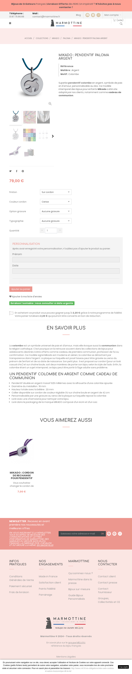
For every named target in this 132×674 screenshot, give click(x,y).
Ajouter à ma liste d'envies (25, 296)
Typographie (16, 221)
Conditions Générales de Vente (21, 578)
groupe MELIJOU (76, 642)
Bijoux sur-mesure (79, 589)
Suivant (53, 136)
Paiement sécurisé (20, 586)
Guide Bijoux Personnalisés (76, 597)
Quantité (14, 230)
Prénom (17, 254)
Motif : (64, 74)
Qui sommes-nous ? (80, 573)
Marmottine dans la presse (80, 581)
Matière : (65, 70)
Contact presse (107, 582)
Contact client (107, 576)
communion (108, 345)
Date (15, 265)
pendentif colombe (80, 82)
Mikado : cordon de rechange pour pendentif (22, 475)
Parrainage (45, 595)
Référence (66, 66)
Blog (78, 15)
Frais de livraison (19, 592)
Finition (13, 192)
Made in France (48, 576)
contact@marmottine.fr (46, 16)
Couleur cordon (18, 201)
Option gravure (17, 211)
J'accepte (123, 667)
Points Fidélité (47, 589)
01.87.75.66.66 (16, 16)
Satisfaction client (50, 582)
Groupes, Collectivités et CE (109, 600)
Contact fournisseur (105, 590)
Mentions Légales (66, 656)
